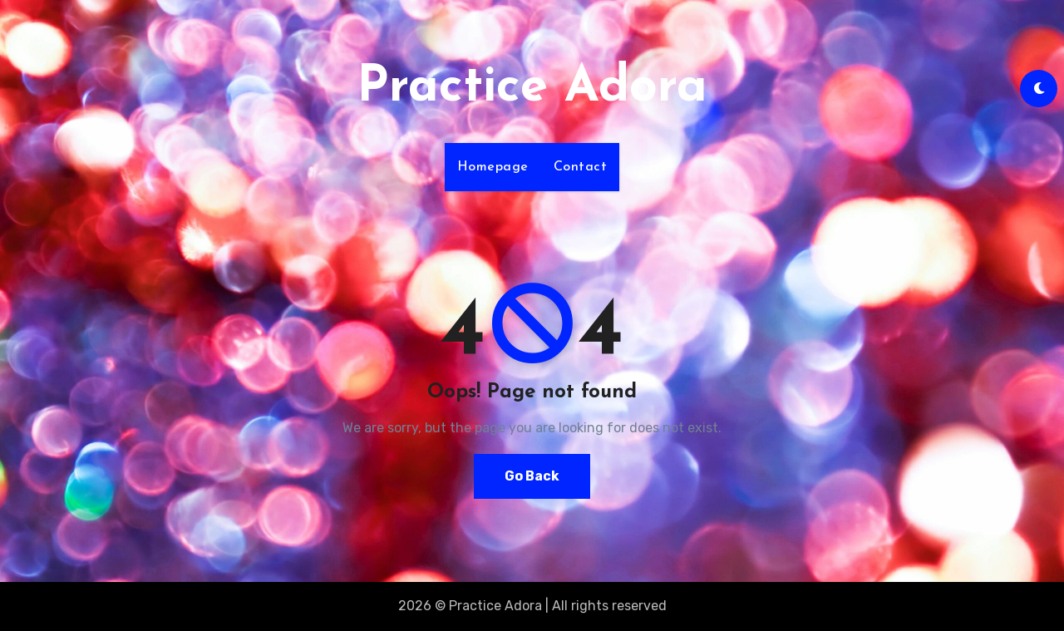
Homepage (493, 167)
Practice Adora (532, 88)
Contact (581, 167)
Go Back (532, 476)
